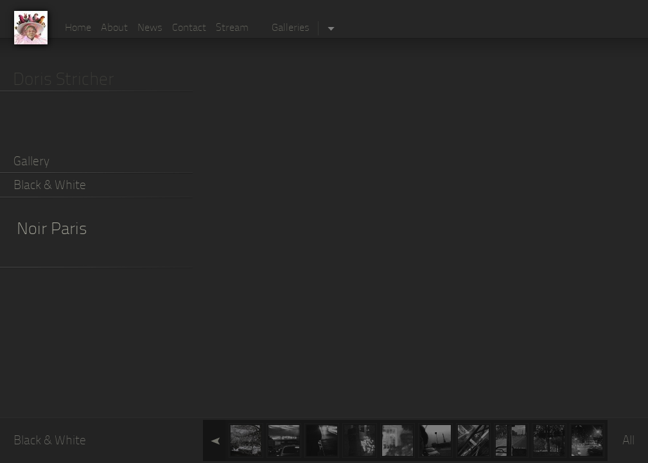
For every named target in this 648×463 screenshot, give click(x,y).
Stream (232, 28)
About (114, 28)
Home (78, 28)
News (149, 28)
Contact (189, 28)
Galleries (291, 28)
